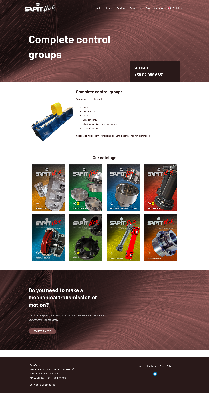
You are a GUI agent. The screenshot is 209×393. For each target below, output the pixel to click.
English (176, 8)
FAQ (148, 8)
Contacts (158, 8)
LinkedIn (97, 8)
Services (121, 8)
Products (134, 8)
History (108, 8)
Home (140, 366)
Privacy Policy (166, 366)
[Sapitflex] (40, 7)
